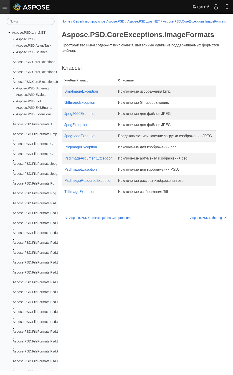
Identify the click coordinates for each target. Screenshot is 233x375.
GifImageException (79, 107)
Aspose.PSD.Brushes (32, 52)
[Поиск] (31, 21)
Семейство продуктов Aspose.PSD (98, 21)
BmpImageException (81, 96)
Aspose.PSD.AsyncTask (33, 45)
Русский (200, 7)
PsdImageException (80, 174)
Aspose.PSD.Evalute (31, 94)
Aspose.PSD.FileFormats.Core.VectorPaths (44, 154)
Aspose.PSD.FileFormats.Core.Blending (42, 144)
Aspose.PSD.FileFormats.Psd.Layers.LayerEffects (49, 262)
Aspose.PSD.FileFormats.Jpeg (35, 163)
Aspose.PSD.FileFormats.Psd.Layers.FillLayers (47, 242)
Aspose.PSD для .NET (29, 32)
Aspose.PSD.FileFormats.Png (34, 193)
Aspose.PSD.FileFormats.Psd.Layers (40, 213)
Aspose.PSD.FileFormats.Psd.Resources (43, 351)
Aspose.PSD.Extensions (34, 114)
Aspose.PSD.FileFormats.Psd (34, 203)
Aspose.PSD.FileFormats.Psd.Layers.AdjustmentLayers (53, 223)
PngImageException (80, 152)
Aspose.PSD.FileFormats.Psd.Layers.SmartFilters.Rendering (57, 322)
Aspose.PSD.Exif (28, 101)
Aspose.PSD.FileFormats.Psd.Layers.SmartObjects (50, 331)
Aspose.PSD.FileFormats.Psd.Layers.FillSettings (48, 252)
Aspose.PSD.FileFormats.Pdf (34, 183)
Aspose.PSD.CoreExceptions (34, 62)
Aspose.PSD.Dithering (32, 88)
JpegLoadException (80, 141)
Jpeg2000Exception (80, 118)
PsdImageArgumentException (88, 163)
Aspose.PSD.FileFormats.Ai (33, 124)
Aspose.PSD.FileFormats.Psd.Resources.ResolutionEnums (56, 361)
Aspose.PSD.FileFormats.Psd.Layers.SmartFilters (49, 312)
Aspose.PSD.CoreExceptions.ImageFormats (45, 82)
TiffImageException (79, 196)
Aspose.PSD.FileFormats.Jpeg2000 (39, 173)
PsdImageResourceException (88, 185)
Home (66, 21)
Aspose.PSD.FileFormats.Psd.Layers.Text (43, 341)
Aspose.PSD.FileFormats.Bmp (35, 134)
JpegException (76, 130)
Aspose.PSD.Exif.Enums (34, 107)
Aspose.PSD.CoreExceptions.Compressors (44, 72)
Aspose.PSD (25, 39)
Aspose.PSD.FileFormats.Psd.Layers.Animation (47, 233)
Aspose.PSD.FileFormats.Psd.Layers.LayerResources (52, 272)
